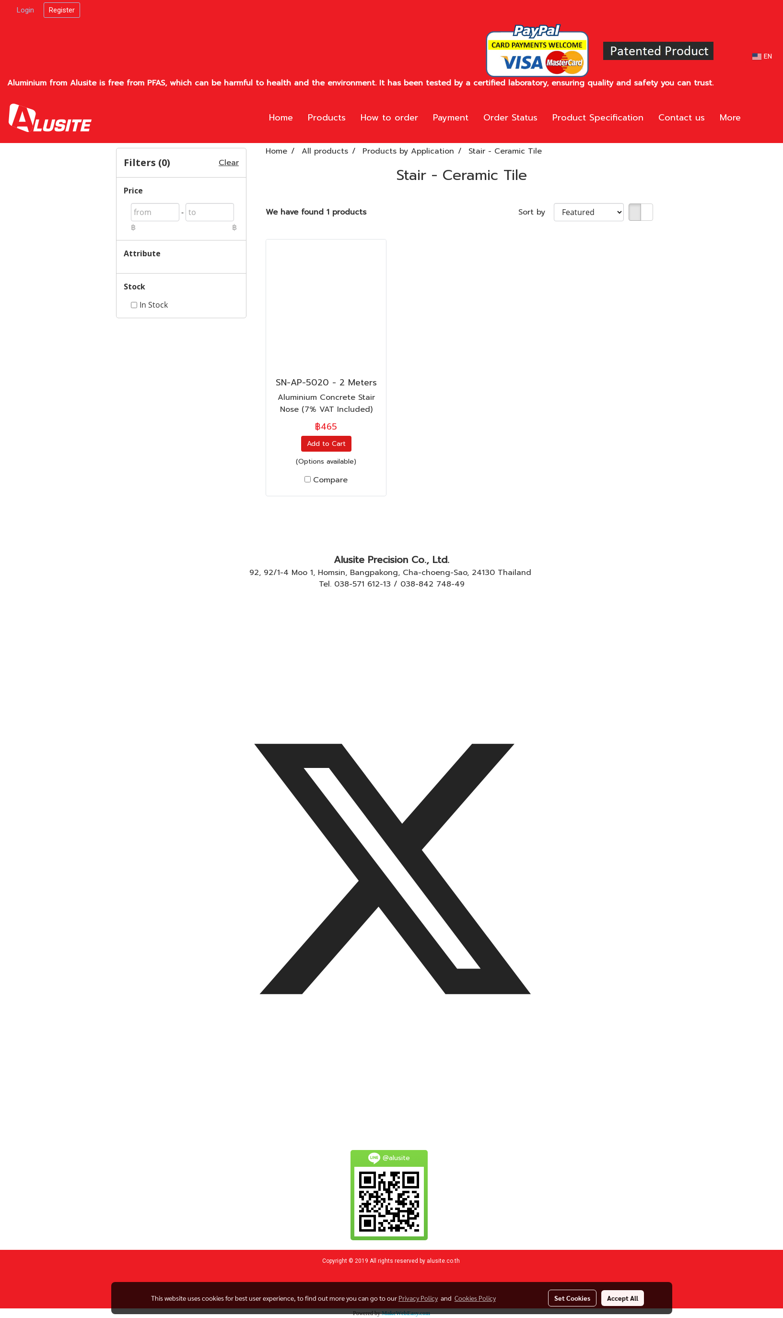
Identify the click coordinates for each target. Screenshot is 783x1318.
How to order (389, 117)
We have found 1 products (316, 212)
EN (762, 56)
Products (327, 117)
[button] (762, 118)
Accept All (622, 1298)
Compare (330, 480)
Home (281, 117)
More (730, 117)
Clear (229, 162)
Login (25, 10)
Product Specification (597, 117)
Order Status (510, 117)
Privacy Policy (418, 1298)
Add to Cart (326, 444)
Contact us (681, 117)
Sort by (536, 212)
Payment (450, 117)
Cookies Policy (475, 1298)
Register (62, 10)
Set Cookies (572, 1298)
